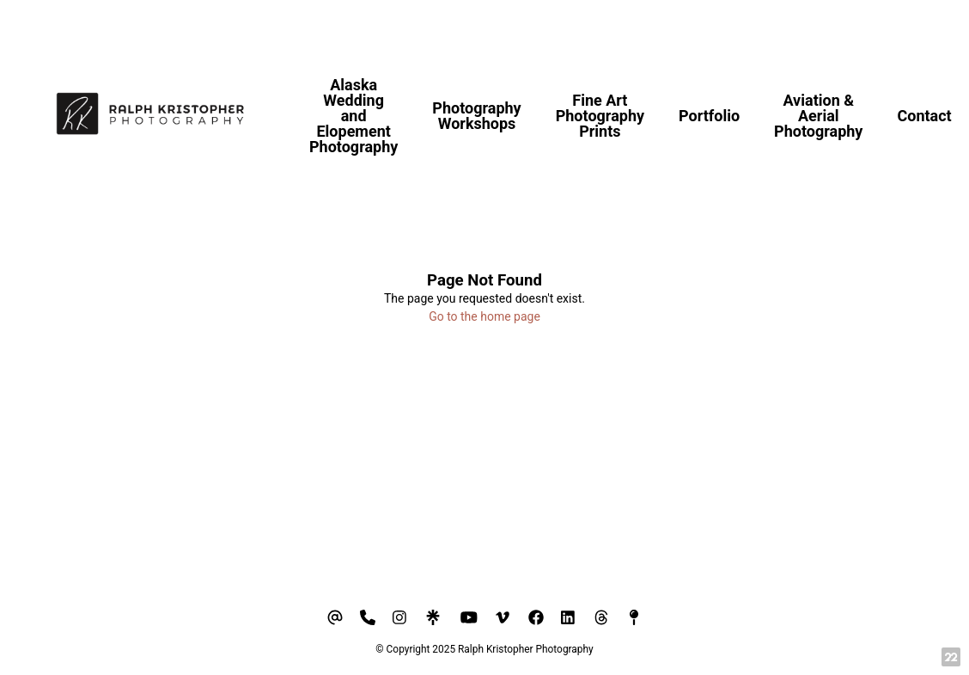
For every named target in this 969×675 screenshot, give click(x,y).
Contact (924, 116)
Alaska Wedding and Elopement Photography (353, 116)
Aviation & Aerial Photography (818, 115)
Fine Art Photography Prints (600, 115)
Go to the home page (484, 316)
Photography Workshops (476, 115)
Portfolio (709, 116)
